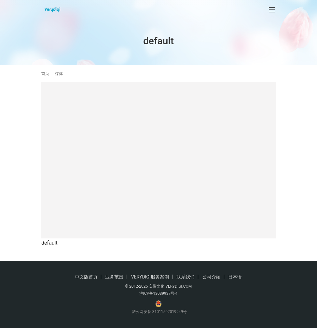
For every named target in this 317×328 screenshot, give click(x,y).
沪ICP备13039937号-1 (158, 293)
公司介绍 (211, 276)
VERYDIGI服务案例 (150, 276)
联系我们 (185, 276)
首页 (45, 73)
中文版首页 (86, 276)
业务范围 (114, 276)
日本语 (235, 276)
